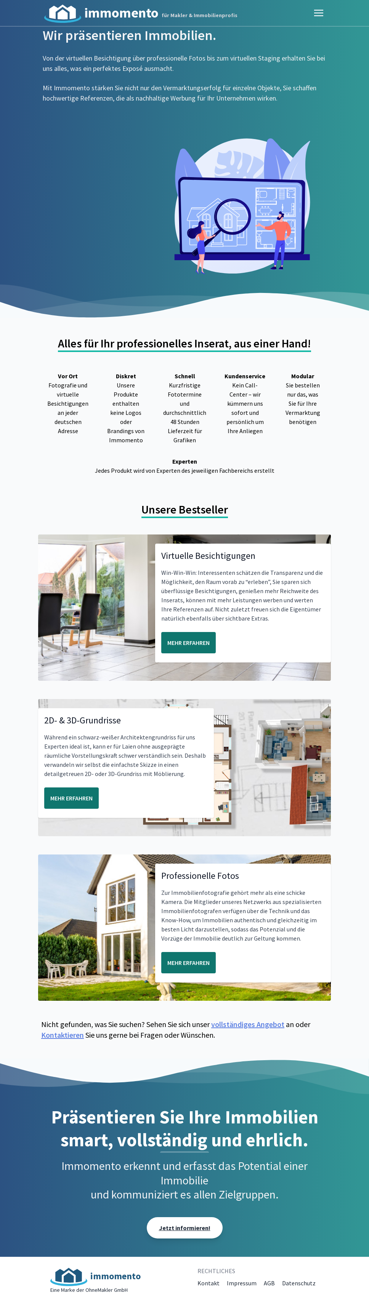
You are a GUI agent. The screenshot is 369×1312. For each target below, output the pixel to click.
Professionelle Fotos (200, 876)
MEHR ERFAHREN (188, 642)
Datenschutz (299, 1283)
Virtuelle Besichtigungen (208, 556)
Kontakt (208, 1283)
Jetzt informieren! (184, 1228)
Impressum (242, 1283)
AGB (269, 1283)
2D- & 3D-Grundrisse (82, 720)
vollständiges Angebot (247, 1024)
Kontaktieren (62, 1035)
